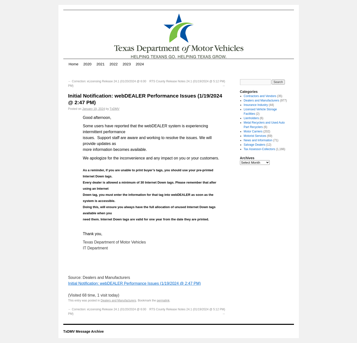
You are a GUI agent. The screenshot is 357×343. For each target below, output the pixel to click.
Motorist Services (255, 136)
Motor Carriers (253, 131)
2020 (87, 64)
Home (74, 64)
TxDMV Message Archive (83, 331)
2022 (113, 64)
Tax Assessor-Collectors (259, 149)
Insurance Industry (256, 105)
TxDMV (114, 109)
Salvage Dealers (254, 144)
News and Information (258, 140)
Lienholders (251, 118)
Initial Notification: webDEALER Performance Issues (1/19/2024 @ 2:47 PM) (134, 283)
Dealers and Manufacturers (118, 300)
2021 (100, 64)
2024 (140, 64)
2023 (127, 64)
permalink (163, 300)
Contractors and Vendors (260, 96)
